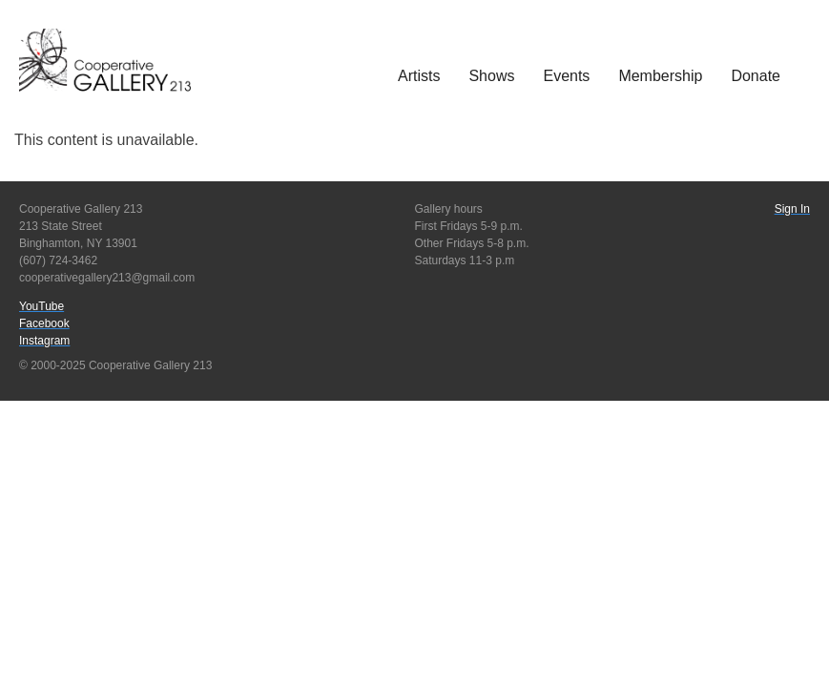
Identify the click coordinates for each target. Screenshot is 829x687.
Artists (419, 76)
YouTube (41, 306)
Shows (491, 76)
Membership (660, 76)
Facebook (44, 323)
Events (566, 76)
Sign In (792, 209)
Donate (755, 76)
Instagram (44, 340)
